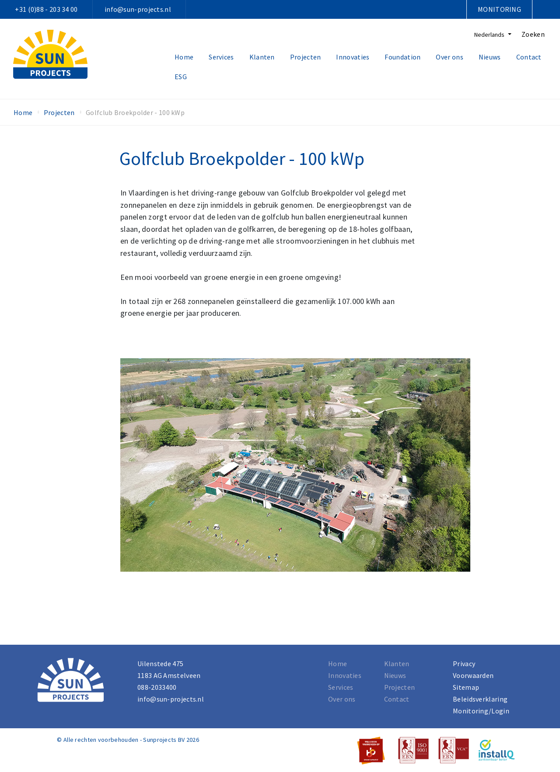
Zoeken (533, 34)
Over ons (449, 56)
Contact (529, 56)
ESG (181, 76)
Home (184, 56)
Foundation (402, 56)
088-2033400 (156, 687)
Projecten (305, 56)
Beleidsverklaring (480, 699)
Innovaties (352, 56)
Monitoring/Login (481, 710)
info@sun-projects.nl (138, 9)
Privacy (464, 663)
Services (221, 56)
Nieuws (490, 56)
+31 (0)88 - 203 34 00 (46, 9)
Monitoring (499, 9)
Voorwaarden (473, 675)
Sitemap (466, 687)
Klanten (262, 56)
